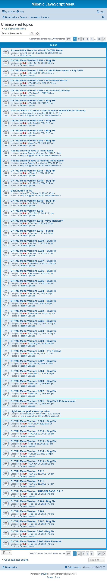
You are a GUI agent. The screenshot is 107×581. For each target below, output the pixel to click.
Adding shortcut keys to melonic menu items (37, 160)
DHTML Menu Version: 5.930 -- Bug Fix (33, 331)
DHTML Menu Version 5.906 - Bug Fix (32, 531)
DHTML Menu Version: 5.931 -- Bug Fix (33, 321)
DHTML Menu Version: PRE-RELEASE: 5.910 (37, 491)
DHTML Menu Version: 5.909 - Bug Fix (33, 501)
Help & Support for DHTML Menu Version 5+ (40, 115)
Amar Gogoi (27, 153)
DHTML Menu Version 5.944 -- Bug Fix (33, 180)
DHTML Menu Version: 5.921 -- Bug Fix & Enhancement (43, 401)
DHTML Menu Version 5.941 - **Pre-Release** (37, 220)
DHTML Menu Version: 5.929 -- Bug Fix (33, 341)
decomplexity (28, 113)
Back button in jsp (21, 190)
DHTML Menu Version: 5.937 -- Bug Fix (33, 260)
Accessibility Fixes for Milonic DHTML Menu (37, 50)
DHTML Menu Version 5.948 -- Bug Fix (33, 120)
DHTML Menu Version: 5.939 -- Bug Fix (33, 240)
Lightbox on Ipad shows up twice (30, 411)
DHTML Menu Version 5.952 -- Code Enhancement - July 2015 (47, 70)
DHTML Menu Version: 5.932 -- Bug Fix (33, 311)
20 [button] (99, 39)
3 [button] (83, 39)
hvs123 (25, 193)
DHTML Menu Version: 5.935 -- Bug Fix (33, 280)
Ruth (24, 63)
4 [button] (87, 39)
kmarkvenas (27, 414)
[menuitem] (20, 11)
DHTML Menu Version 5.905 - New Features (36, 541)
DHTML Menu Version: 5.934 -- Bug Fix (33, 290)
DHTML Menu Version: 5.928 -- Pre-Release (36, 351)
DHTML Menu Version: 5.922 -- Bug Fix (33, 391)
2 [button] (79, 39)
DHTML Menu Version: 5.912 (27, 471)
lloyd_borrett (28, 53)
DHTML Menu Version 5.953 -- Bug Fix (33, 60)
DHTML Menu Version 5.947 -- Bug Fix (33, 130)
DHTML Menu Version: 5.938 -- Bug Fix (33, 250)
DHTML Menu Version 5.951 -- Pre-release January (40, 90)
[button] (68, 39)
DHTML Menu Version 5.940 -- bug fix (32, 230)
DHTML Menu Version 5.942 (27, 210)
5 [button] (91, 39)
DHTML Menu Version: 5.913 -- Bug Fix (33, 461)
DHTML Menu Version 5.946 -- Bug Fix (33, 140)
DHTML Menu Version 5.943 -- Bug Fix (33, 200)
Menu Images (26, 55)
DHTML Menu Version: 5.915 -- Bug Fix (33, 441)
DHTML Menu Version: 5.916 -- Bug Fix (33, 431)
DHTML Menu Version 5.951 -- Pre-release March (39, 80)
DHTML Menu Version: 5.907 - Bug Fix (33, 521)
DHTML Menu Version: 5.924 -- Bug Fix (33, 371)
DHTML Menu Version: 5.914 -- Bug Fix (33, 451)
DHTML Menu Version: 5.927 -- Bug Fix (33, 361)
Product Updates (27, 65)
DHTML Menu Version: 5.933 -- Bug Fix (33, 300)
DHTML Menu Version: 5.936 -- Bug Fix (33, 270)
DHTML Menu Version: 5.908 (27, 511)
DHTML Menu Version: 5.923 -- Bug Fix (33, 381)
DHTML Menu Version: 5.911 (27, 481)
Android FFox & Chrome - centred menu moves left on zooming (48, 110)
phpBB (44, 574)
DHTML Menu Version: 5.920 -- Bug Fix (33, 421)
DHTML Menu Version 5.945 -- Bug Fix (33, 170)
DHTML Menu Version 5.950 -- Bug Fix (33, 100)
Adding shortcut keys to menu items (32, 150)
